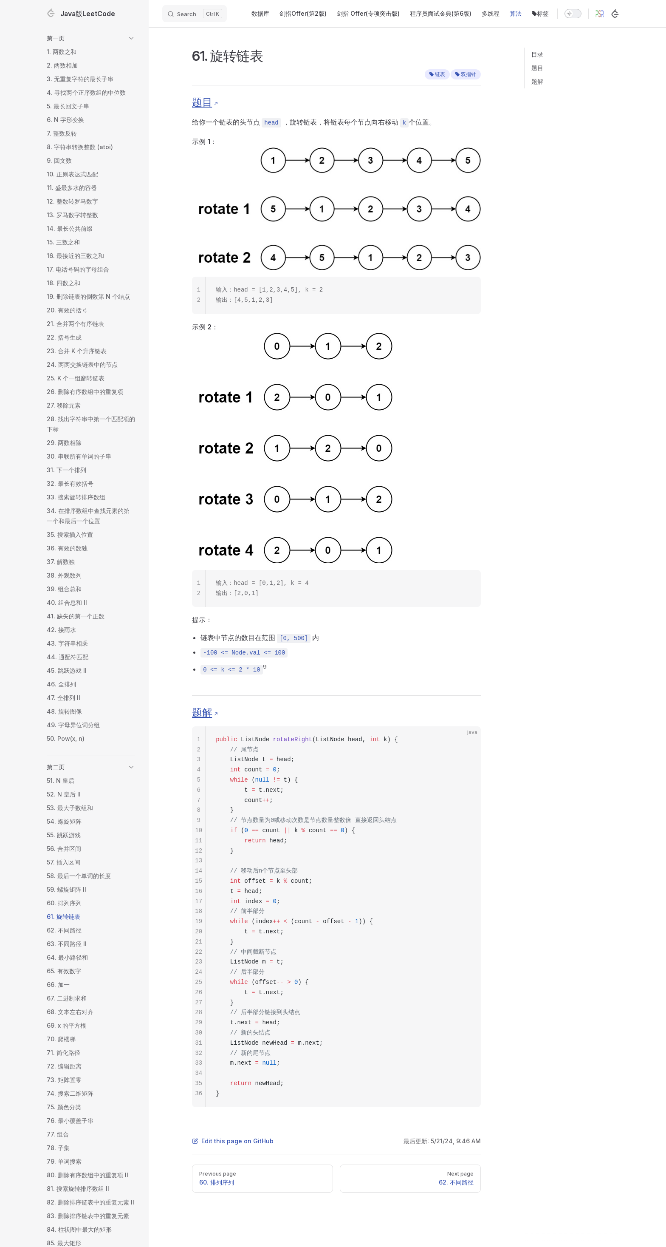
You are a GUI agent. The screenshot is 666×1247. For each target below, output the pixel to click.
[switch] (572, 13)
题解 (537, 81)
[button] (91, 38)
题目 (537, 67)
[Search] (194, 13)
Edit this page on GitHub (233, 1141)
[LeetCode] (615, 13)
